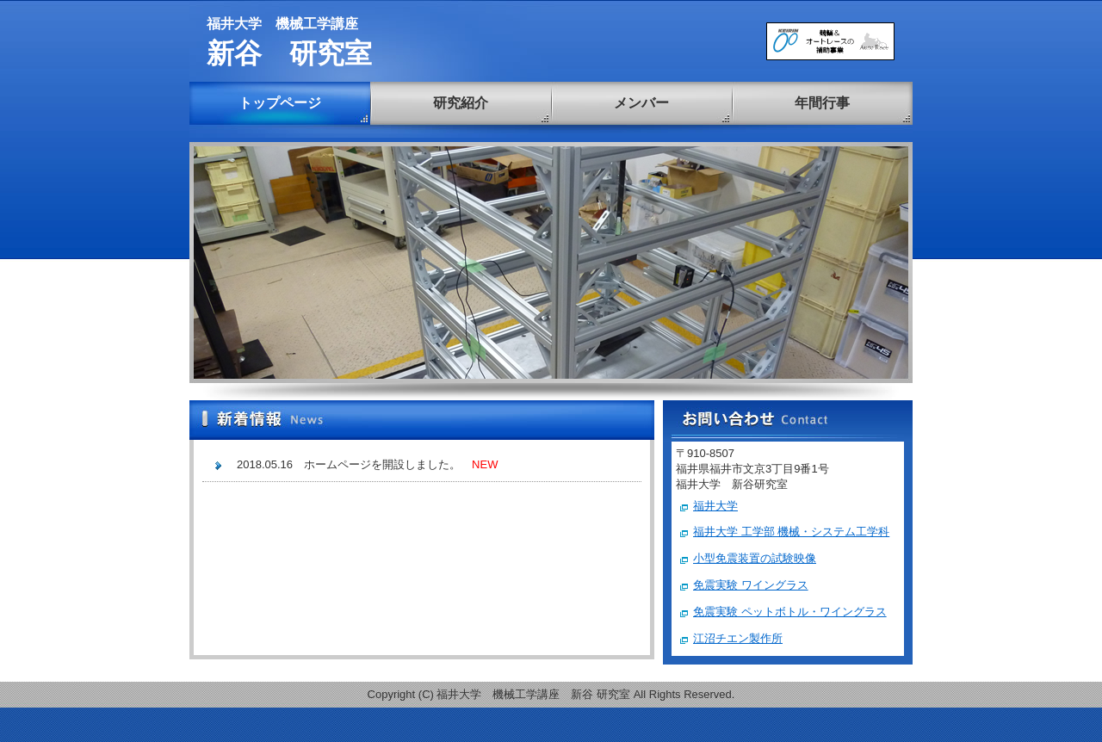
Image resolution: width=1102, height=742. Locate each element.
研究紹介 (460, 103)
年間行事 (822, 103)
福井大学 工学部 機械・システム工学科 (791, 531)
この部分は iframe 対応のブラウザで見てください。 (421, 551)
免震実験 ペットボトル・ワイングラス (790, 611)
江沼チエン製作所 (738, 638)
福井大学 (715, 505)
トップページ (279, 103)
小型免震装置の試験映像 (754, 558)
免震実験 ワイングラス (750, 584)
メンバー (641, 103)
